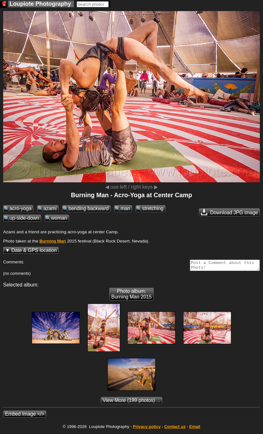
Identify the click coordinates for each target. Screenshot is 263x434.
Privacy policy (146, 428)
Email (194, 428)
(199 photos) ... (132, 402)
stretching (153, 208)
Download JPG (229, 212)
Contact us (174, 428)
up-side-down (24, 218)
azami (50, 208)
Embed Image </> (24, 415)
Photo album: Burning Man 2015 (131, 295)
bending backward (88, 208)
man (125, 208)
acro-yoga (20, 208)
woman (59, 218)
